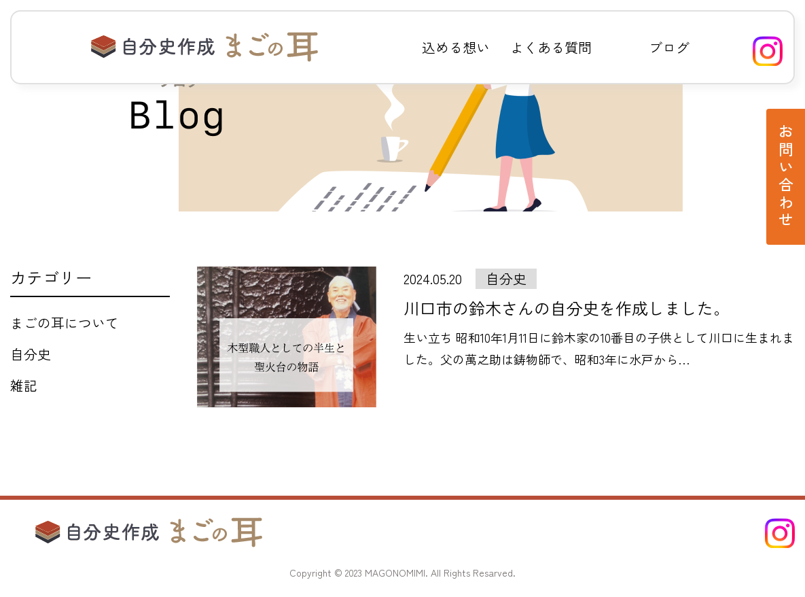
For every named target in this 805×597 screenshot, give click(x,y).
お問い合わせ (786, 177)
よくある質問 (551, 47)
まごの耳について (64, 322)
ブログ (669, 47)
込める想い (456, 47)
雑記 (23, 385)
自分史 (30, 354)
